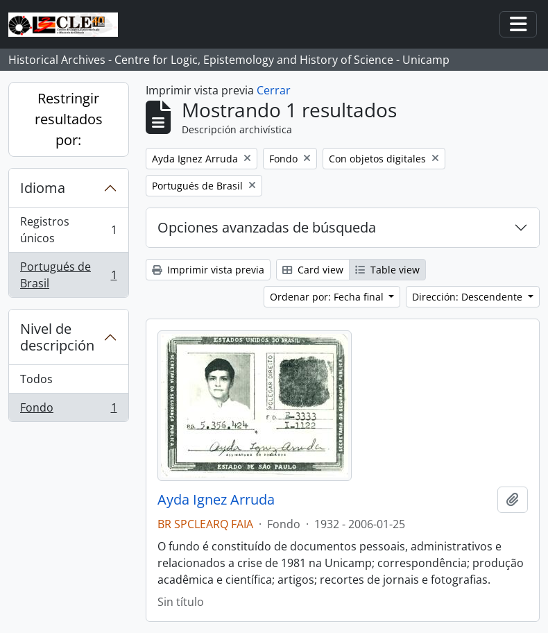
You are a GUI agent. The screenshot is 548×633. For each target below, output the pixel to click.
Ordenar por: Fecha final (328, 296)
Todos (36, 379)
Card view (312, 269)
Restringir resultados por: (69, 119)
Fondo (68, 410)
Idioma (42, 187)
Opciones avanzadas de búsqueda (266, 227)
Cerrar (274, 90)
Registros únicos (68, 230)
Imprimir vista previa (208, 269)
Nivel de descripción (57, 337)
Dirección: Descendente (468, 296)
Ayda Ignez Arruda (216, 499)
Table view (387, 269)
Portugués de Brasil (68, 275)
